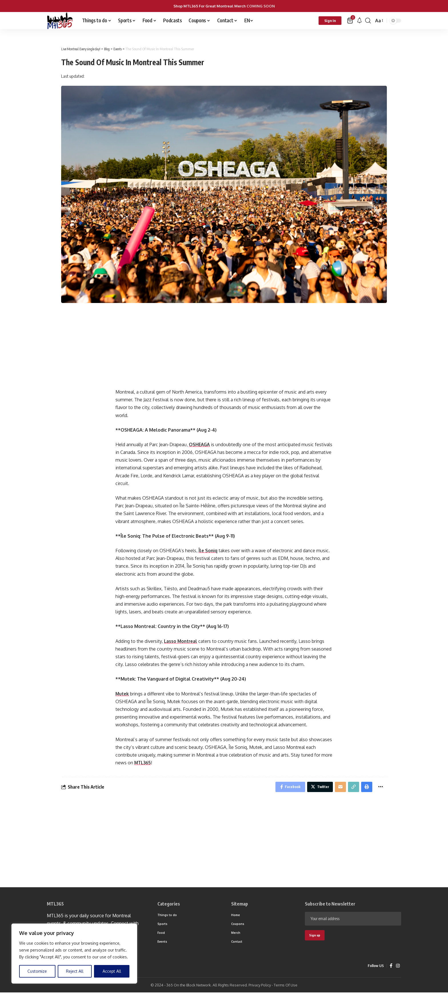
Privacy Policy (260, 987)
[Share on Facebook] (283, 787)
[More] (380, 787)
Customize (37, 971)
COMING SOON (261, 6)
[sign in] (330, 20)
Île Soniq (208, 550)
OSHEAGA (200, 444)
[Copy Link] (351, 787)
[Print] (365, 787)
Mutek (122, 694)
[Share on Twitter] (315, 787)
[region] (74, 954)
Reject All (74, 971)
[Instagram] (397, 968)
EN (247, 20)
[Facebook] (391, 968)
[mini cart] (350, 20)
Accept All (112, 971)
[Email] (337, 787)
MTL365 (143, 762)
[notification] (359, 20)
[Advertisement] (224, 348)
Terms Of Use (285, 987)
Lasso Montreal (181, 641)
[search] (368, 20)
